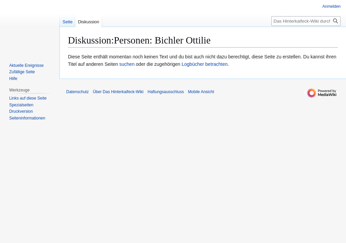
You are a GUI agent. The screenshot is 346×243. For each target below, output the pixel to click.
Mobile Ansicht (201, 91)
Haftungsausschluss (166, 91)
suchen (126, 64)
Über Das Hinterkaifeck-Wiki (118, 91)
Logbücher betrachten (205, 64)
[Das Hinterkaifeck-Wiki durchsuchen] (306, 21)
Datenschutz (77, 91)
